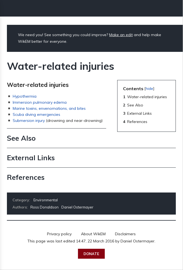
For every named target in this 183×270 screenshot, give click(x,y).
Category (20, 200)
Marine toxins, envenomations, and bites (49, 108)
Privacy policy (59, 233)
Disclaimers (125, 233)
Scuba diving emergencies (36, 114)
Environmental (45, 200)
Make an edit (121, 34)
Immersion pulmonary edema (40, 102)
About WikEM (93, 233)
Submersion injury (29, 120)
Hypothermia (24, 96)
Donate (91, 254)
